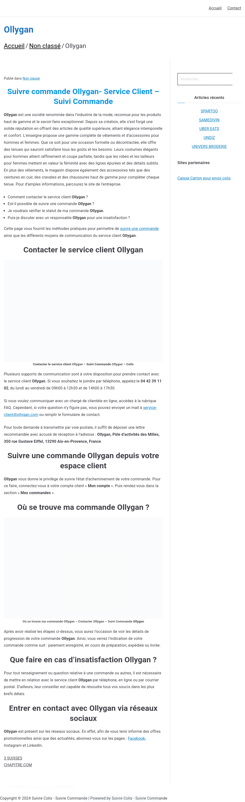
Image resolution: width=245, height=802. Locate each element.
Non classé (31, 78)
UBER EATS (209, 128)
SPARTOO (209, 111)
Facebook (136, 738)
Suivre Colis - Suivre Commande (46, 786)
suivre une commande (139, 228)
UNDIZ (209, 137)
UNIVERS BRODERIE (209, 146)
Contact (234, 8)
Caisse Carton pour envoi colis (204, 178)
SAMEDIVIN (209, 120)
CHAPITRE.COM (18, 765)
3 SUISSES (13, 758)
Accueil (215, 8)
